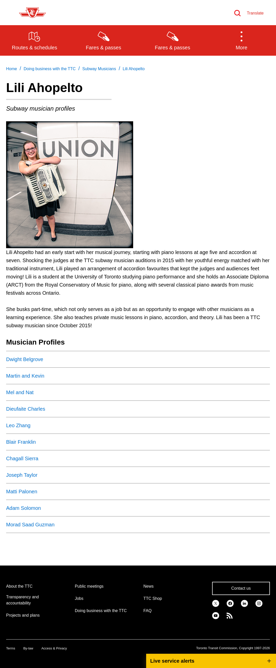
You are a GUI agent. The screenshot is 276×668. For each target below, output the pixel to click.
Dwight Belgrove (24, 359)
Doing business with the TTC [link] (50, 69)
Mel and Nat (20, 392)
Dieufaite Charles (25, 409)
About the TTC (19, 586)
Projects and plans (23, 615)
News (148, 586)
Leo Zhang (18, 425)
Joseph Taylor (21, 475)
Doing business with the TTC (101, 610)
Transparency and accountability (22, 600)
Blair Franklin (21, 442)
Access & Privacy (54, 648)
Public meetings (89, 586)
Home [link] (11, 69)
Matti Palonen (21, 491)
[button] (241, 40)
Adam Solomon (23, 508)
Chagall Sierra (22, 458)
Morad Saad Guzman (30, 524)
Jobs (79, 598)
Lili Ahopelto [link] (134, 69)
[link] (215, 603)
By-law (28, 648)
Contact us (241, 588)
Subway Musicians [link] (99, 69)
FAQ (147, 610)
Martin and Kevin (25, 376)
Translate (255, 13)
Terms (10, 648)
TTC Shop (152, 598)
